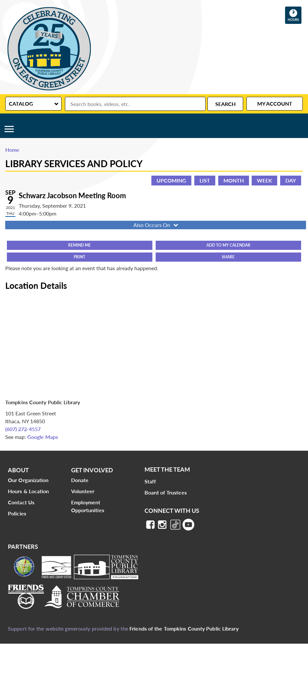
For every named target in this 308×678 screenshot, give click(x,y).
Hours (294, 15)
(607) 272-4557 (23, 429)
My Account (274, 103)
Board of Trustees (165, 492)
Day (290, 180)
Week (264, 180)
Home (12, 150)
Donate (80, 480)
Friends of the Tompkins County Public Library (184, 628)
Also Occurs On (156, 225)
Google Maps (42, 437)
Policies (17, 513)
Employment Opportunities (87, 506)
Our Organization (28, 480)
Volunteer (83, 491)
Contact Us (21, 502)
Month (233, 180)
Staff (150, 481)
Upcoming (171, 180)
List (205, 180)
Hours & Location (28, 491)
